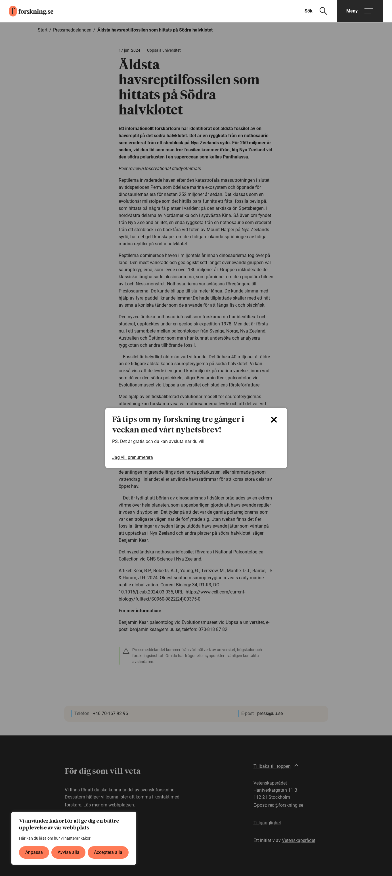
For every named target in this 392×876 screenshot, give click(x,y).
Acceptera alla (108, 852)
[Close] (274, 420)
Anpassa (34, 852)
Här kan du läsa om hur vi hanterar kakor (55, 838)
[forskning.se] (26, 11)
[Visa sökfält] (319, 11)
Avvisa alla (68, 852)
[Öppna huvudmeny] (360, 11)
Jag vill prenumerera (132, 457)
